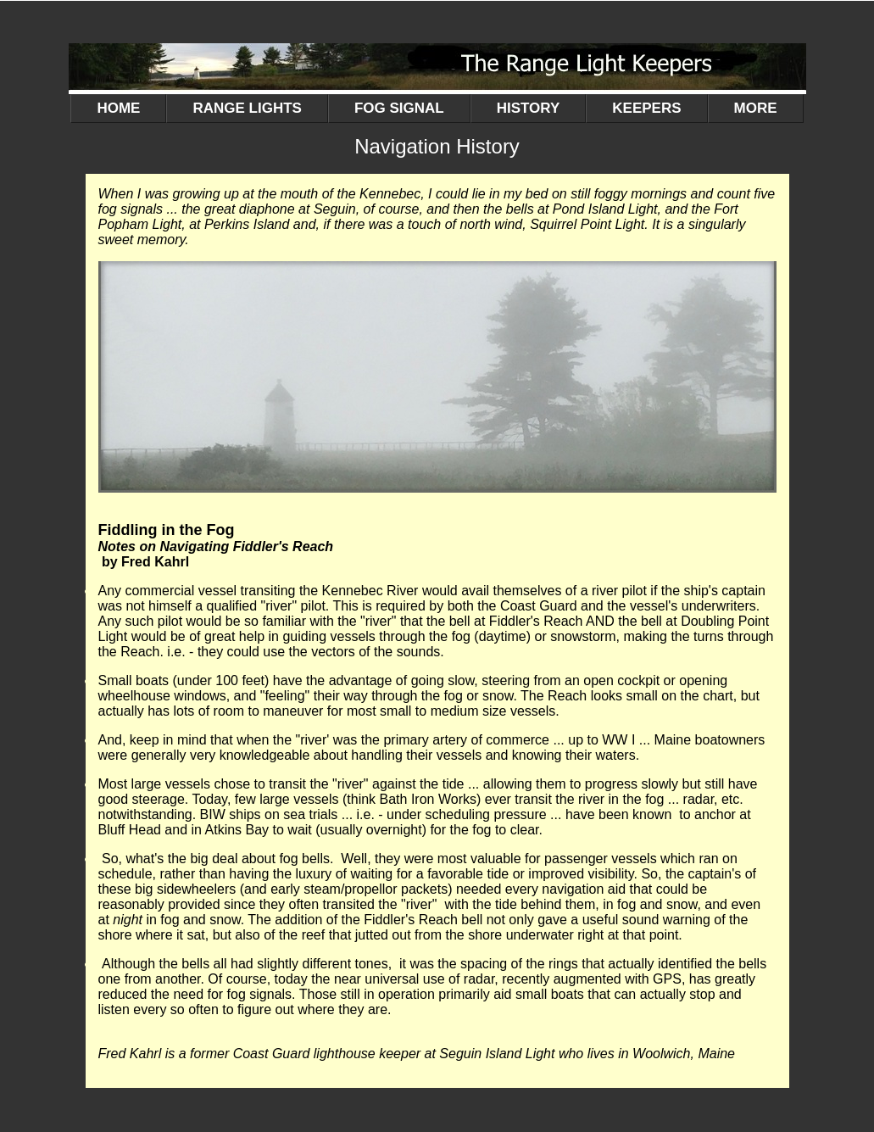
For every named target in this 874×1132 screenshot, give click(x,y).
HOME (118, 108)
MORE (756, 111)
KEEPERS (659, 111)
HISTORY (542, 111)
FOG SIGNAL (412, 111)
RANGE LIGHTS (259, 111)
